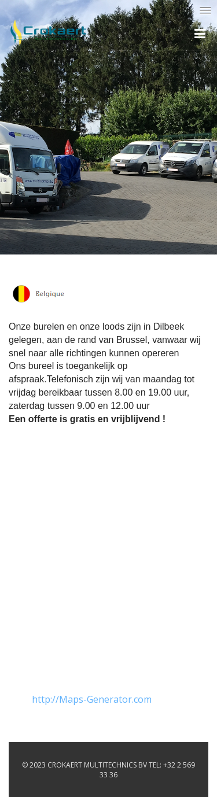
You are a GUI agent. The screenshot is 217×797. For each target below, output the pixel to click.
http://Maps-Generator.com (92, 699)
